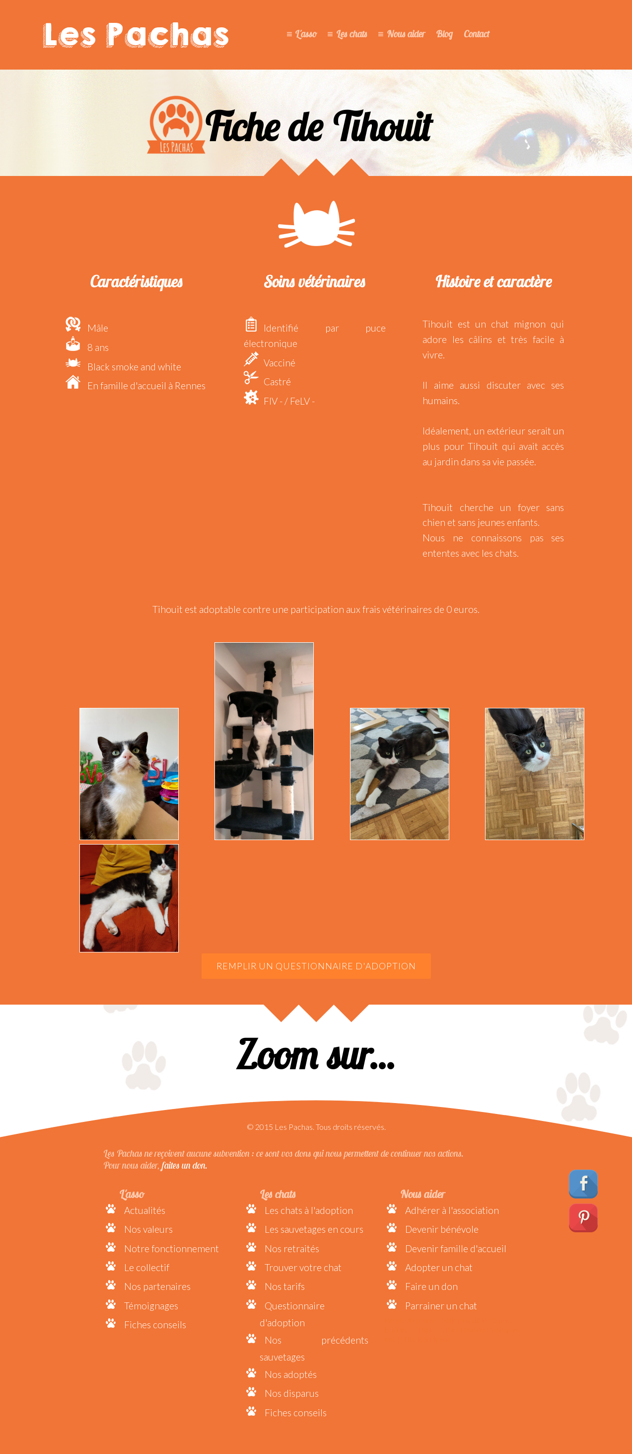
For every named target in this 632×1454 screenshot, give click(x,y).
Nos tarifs (285, 1286)
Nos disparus (292, 1393)
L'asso (306, 34)
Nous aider (406, 34)
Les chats (351, 34)
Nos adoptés (291, 1374)
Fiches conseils (155, 1324)
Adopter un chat (439, 1267)
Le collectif (146, 1267)
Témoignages (151, 1305)
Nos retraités (292, 1248)
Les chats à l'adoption (309, 1210)
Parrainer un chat (441, 1305)
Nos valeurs (148, 1229)
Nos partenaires (157, 1286)
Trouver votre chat (303, 1267)
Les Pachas (135, 35)
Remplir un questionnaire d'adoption (316, 966)
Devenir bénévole (442, 1229)
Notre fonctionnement (171, 1248)
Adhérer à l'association (452, 1210)
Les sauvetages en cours (314, 1229)
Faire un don (431, 1286)
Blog (444, 34)
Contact (477, 34)
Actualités (144, 1210)
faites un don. (185, 1165)
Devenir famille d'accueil (455, 1248)
